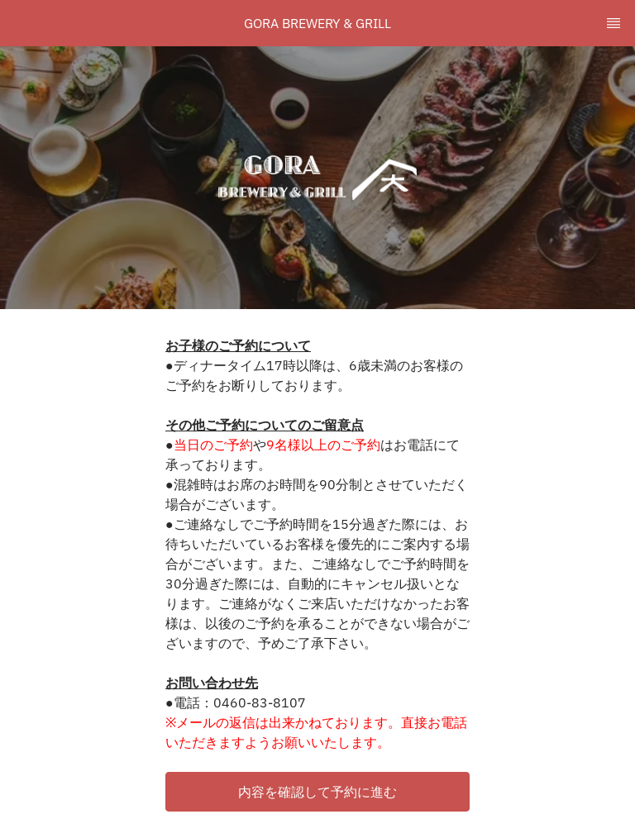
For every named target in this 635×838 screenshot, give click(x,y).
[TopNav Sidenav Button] (613, 23)
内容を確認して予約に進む (317, 791)
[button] (317, 791)
